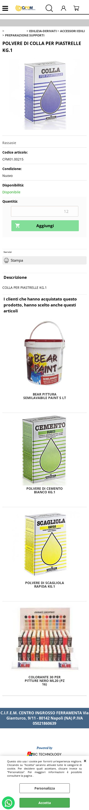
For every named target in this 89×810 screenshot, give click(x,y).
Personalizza (44, 788)
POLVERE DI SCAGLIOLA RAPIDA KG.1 (44, 584)
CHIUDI (85, 760)
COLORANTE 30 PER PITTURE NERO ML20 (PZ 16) (45, 680)
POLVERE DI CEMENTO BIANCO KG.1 (44, 490)
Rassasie (9, 142)
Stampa (17, 260)
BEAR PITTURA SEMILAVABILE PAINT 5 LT (44, 396)
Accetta (44, 802)
